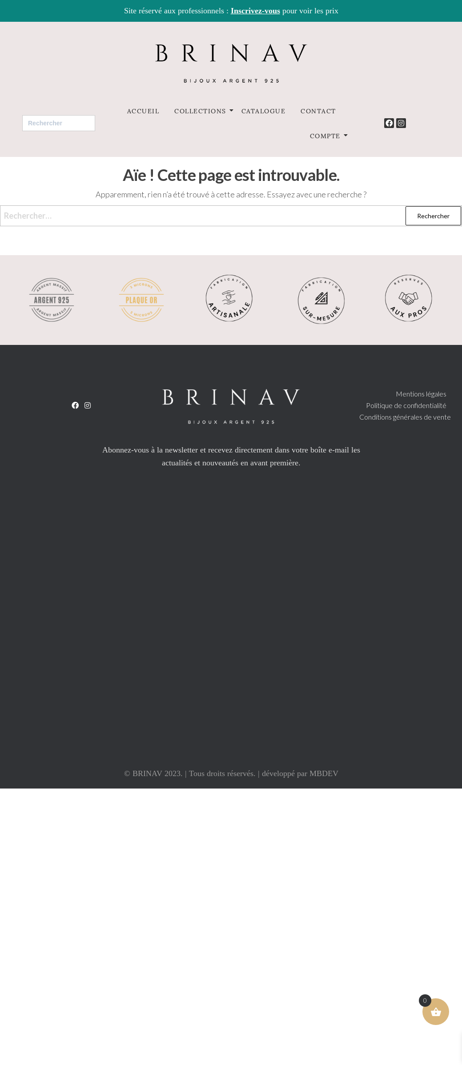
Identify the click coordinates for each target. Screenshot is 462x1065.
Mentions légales (421, 393)
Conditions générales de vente (405, 416)
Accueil (143, 110)
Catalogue (263, 110)
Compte (327, 135)
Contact (318, 110)
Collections (201, 110)
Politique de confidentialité (406, 405)
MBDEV (323, 773)
